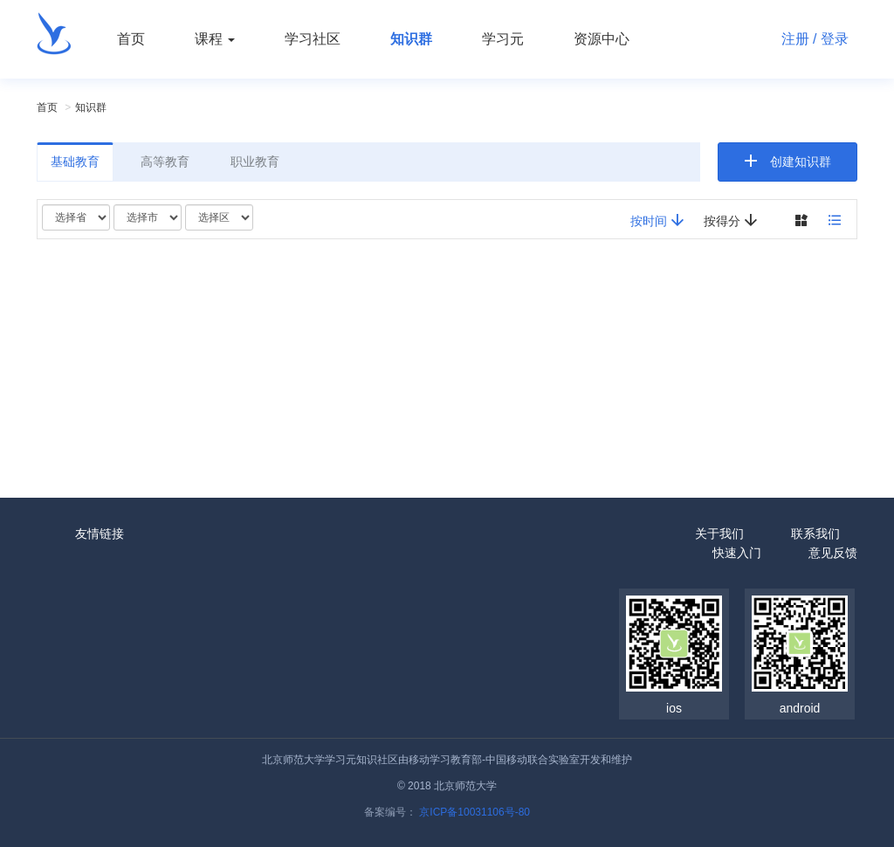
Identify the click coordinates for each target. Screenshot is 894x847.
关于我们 (719, 534)
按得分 (731, 220)
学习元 (503, 38)
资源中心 (601, 38)
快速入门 (736, 553)
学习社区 (312, 38)
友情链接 (99, 534)
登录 (835, 38)
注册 (795, 38)
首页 (131, 38)
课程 (215, 38)
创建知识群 (800, 162)
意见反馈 (832, 553)
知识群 (411, 38)
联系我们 (815, 534)
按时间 (657, 220)
